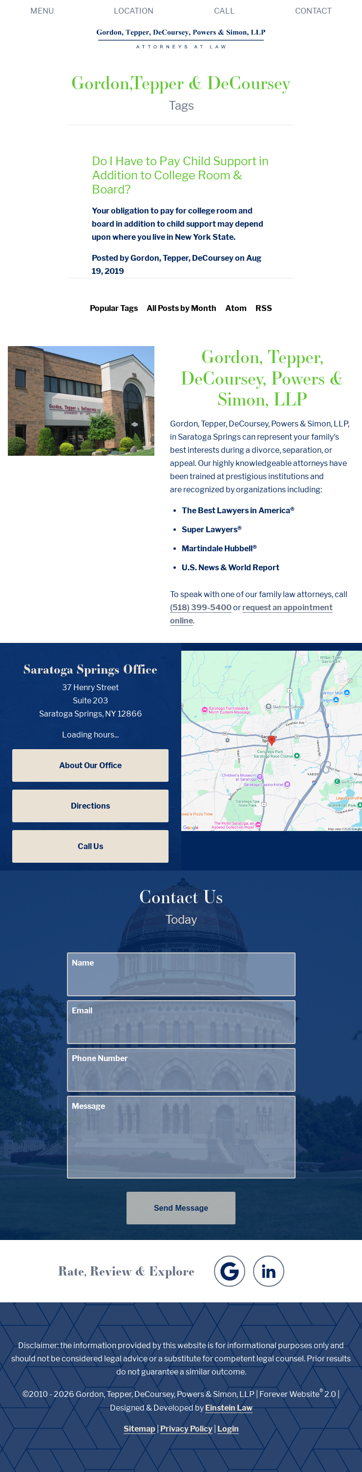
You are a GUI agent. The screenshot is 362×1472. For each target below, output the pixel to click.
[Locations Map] (271, 740)
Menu (42, 11)
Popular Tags (114, 308)
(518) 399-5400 (201, 607)
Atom (236, 308)
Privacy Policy (186, 1428)
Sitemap (139, 1428)
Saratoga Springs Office (90, 669)
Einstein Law (229, 1408)
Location (133, 11)
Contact (313, 11)
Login (228, 1428)
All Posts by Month (181, 308)
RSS (264, 308)
